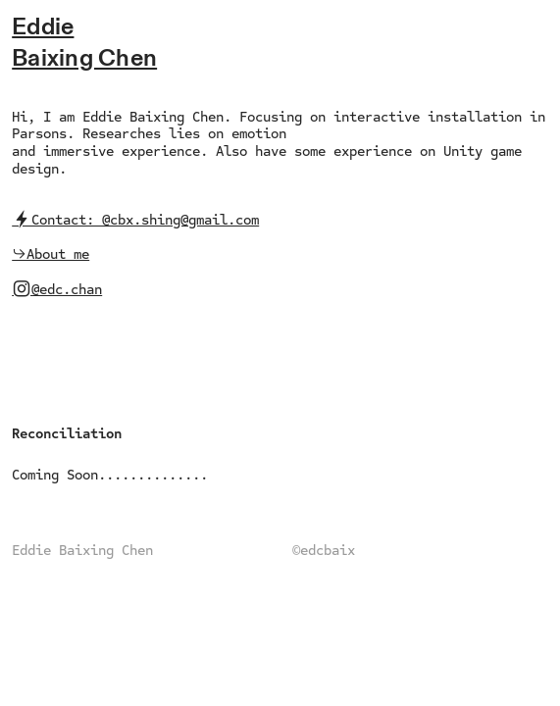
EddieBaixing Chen (84, 43)
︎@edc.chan (57, 289)
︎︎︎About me (50, 254)
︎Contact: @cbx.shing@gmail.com (135, 219)
